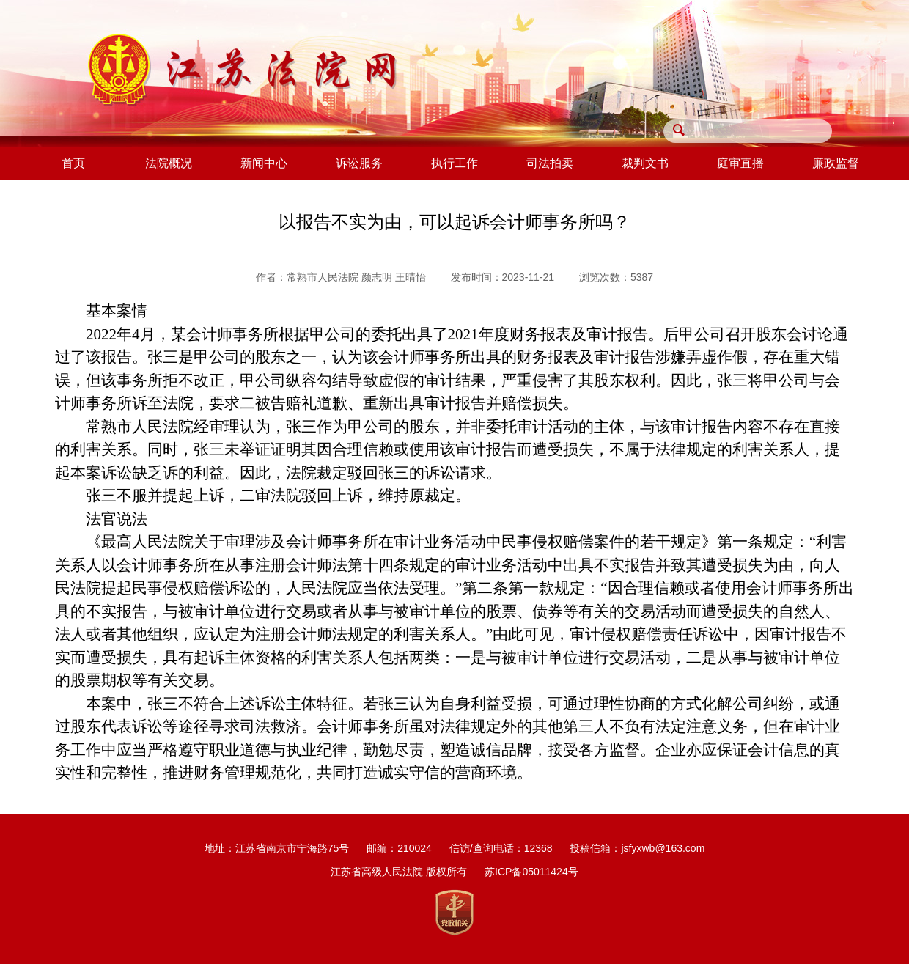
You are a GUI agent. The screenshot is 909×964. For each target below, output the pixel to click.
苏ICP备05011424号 (531, 871)
